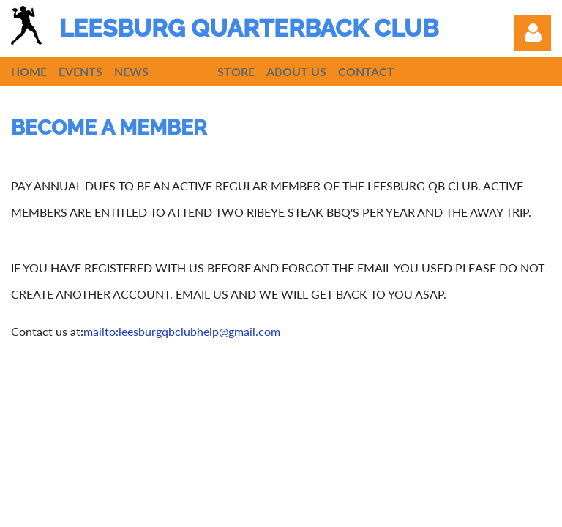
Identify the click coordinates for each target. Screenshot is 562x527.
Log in (532, 33)
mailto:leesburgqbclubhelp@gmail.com (181, 331)
